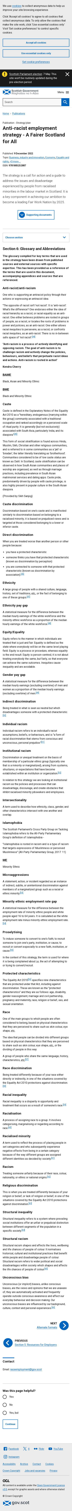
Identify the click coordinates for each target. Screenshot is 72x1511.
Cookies (49, 1464)
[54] (4, 923)
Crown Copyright (11, 1470)
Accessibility (9, 1464)
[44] (33, 337)
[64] (23, 1230)
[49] (37, 693)
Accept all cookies (36, 42)
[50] (4, 715)
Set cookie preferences (36, 62)
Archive (24, 1464)
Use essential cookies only (36, 53)
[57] (26, 1059)
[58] (4, 1086)
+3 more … (15, 161)
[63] (30, 1203)
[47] (28, 597)
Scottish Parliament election (25, 74)
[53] (21, 893)
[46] (22, 574)
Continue (10, 1424)
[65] (46, 1269)
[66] (53, 1307)
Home (6, 113)
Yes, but (13, 1412)
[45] (15, 434)
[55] (11, 950)
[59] (64, 1105)
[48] (49, 623)
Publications (18, 113)
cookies (16, 6)
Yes (11, 1396)
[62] (49, 1177)
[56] (29, 979)
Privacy (53, 1470)
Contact (37, 1464)
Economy (50, 157)
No (11, 1404)
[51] (42, 742)
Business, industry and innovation (26, 157)
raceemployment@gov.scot (26, 1369)
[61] (53, 1158)
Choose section (35, 237)
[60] (9, 1127)
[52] (59, 773)
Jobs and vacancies (35, 1470)
